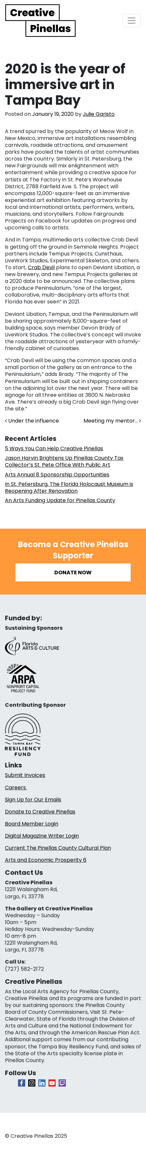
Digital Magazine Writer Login (42, 836)
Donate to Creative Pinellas (40, 811)
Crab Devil (41, 267)
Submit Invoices (25, 775)
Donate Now (73, 572)
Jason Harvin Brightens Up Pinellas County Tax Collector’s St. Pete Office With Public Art (64, 461)
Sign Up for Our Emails (33, 799)
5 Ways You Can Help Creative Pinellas (54, 448)
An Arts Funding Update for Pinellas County (60, 500)
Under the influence (32, 421)
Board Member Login (31, 823)
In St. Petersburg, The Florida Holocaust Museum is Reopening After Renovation (69, 487)
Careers (16, 787)
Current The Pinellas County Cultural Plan (58, 848)
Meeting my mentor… (112, 421)
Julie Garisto (99, 114)
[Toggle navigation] (131, 20)
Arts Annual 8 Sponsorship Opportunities (57, 474)
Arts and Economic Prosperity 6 (45, 860)
